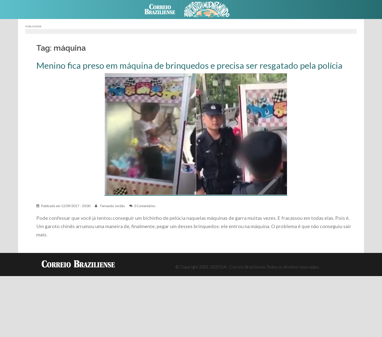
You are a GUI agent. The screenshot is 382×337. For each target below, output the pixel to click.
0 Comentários (144, 206)
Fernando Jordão (112, 206)
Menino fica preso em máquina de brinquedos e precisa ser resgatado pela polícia (189, 65)
